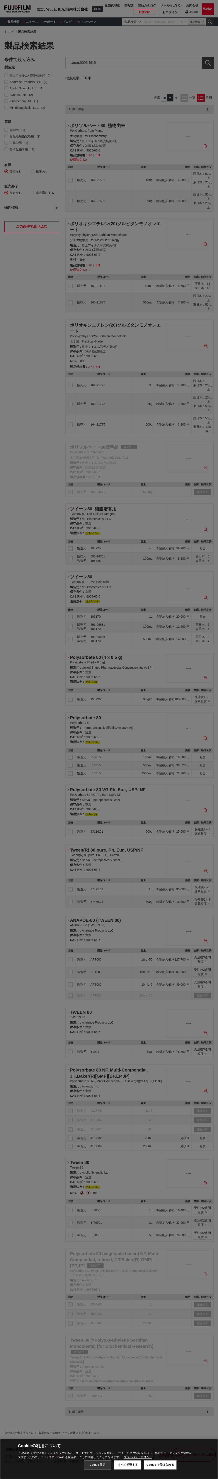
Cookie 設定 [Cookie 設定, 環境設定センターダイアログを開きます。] (97, 1464)
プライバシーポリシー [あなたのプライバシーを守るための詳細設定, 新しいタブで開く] (138, 1457)
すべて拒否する (128, 1464)
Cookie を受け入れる (160, 1464)
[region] (109, 1459)
